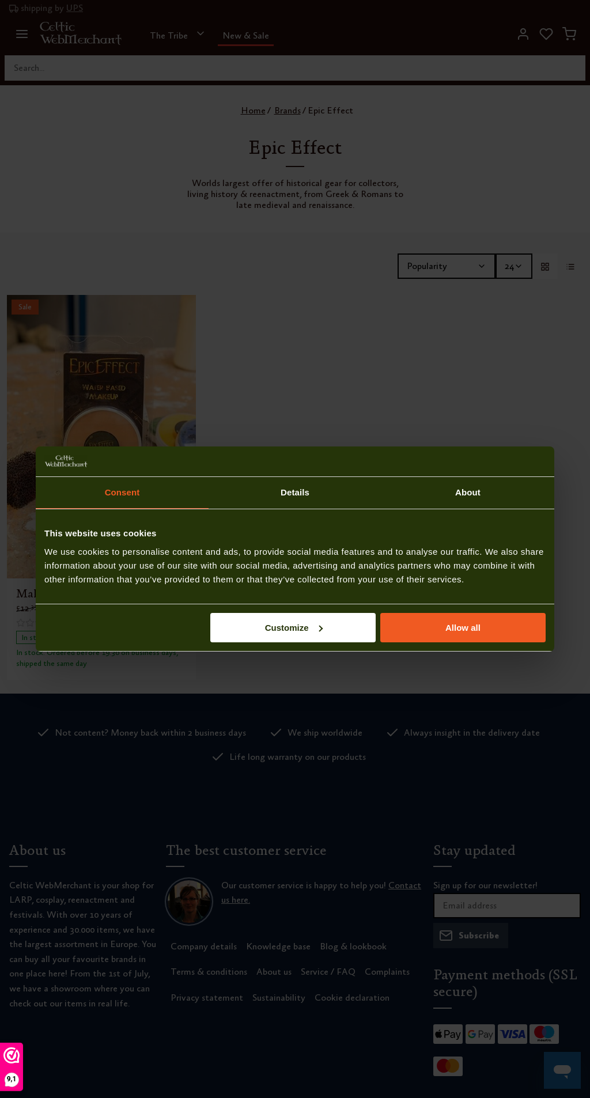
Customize (294, 628)
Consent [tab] (122, 492)
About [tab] (468, 492)
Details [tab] (295, 492)
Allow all (463, 628)
